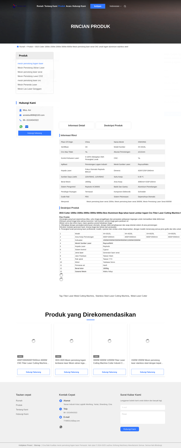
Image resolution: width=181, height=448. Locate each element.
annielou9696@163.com (34, 115)
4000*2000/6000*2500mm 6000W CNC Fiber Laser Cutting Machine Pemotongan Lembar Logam (32, 362)
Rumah (40, 6)
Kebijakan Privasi (25, 445)
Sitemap (37, 445)
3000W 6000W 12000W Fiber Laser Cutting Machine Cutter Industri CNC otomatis (109, 362)
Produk (61, 6)
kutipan (97, 6)
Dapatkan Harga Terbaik (127, 114)
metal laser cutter (139, 296)
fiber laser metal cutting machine (78, 296)
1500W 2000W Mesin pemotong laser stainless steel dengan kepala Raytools (146, 362)
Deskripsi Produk (113, 125)
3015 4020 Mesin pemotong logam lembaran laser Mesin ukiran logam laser (70, 362)
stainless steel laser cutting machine (112, 296)
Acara (68, 6)
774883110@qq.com (72, 421)
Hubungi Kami (79, 6)
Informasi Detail (76, 125)
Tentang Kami (50, 6)
